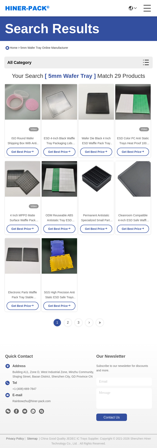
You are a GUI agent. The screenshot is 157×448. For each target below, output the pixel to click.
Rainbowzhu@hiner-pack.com (31, 401)
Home (13, 47)
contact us (111, 417)
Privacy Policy (15, 438)
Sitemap (32, 438)
